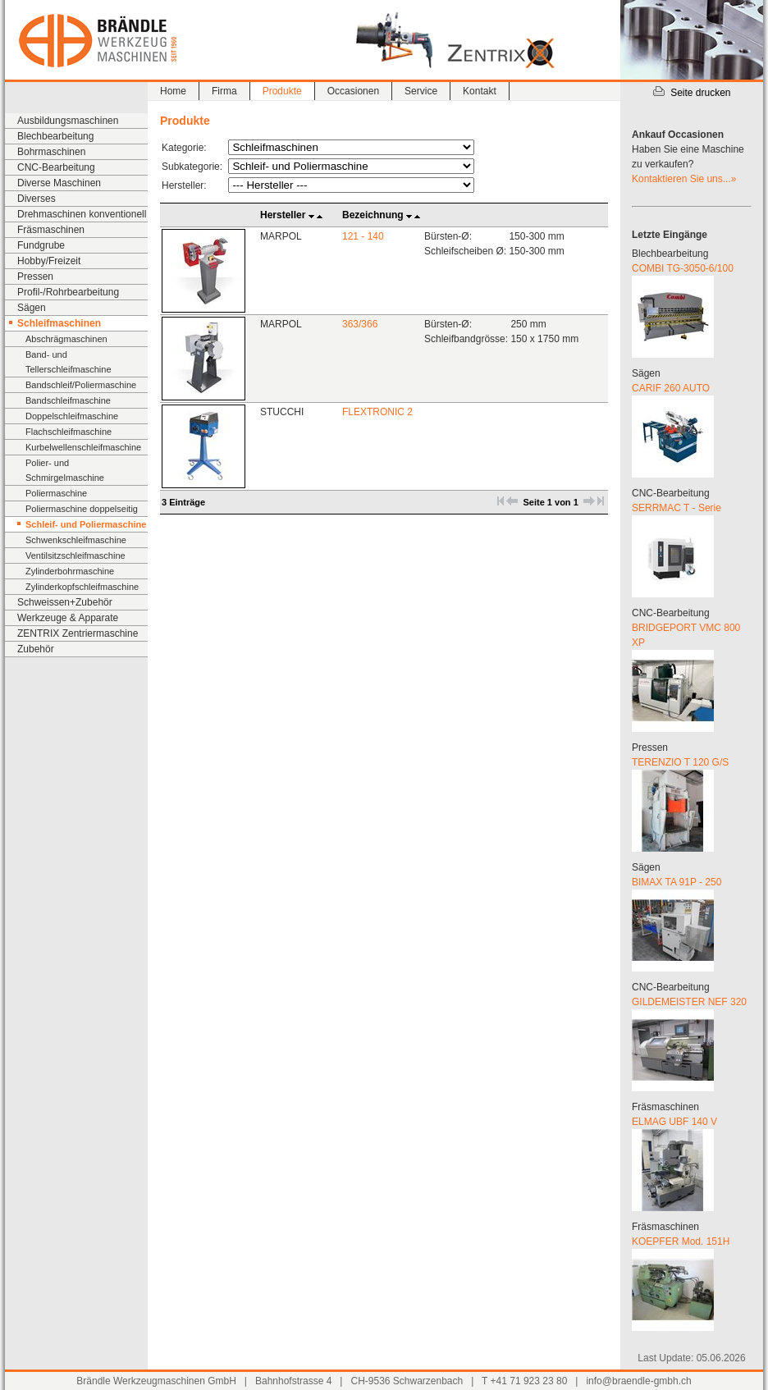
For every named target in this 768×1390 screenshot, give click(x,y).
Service (421, 91)
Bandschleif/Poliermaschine (80, 385)
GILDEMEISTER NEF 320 (689, 1002)
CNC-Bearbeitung (56, 167)
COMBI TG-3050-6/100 (683, 268)
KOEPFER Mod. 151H (680, 1241)
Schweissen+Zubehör (64, 602)
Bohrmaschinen (51, 152)
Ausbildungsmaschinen (67, 120)
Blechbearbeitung (55, 136)
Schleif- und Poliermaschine (85, 524)
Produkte (282, 91)
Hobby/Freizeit (48, 261)
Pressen (35, 276)
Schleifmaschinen (59, 323)
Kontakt (479, 91)
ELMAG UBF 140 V (674, 1121)
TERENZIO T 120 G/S (680, 762)
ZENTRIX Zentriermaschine (77, 633)
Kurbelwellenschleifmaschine (83, 447)
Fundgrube (41, 245)
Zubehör (35, 649)
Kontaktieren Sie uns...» (684, 179)
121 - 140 (363, 236)
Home (173, 91)
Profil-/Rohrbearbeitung (68, 292)
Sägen (31, 307)
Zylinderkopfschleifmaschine (82, 587)
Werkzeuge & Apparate (67, 618)
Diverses (36, 198)
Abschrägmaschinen (66, 339)
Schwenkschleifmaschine (75, 540)
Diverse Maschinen (59, 183)
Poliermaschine (56, 493)
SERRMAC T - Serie (676, 508)
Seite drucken (691, 92)
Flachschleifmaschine (68, 432)
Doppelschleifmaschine (71, 416)
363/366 (359, 324)
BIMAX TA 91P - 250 (676, 882)
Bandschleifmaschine (68, 400)
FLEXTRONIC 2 (377, 412)
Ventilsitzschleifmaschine (75, 555)
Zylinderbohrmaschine (69, 571)
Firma (224, 91)
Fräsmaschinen (51, 229)
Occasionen (353, 91)
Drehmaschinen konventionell (81, 214)
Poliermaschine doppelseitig (81, 509)
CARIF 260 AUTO (671, 388)
